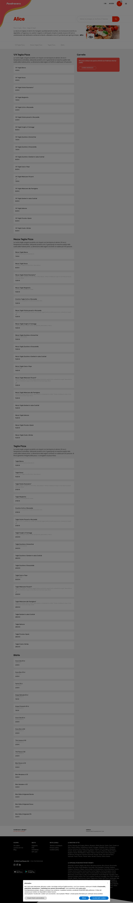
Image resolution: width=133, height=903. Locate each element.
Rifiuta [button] (84, 898)
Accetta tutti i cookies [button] (99, 898)
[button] (107, 883)
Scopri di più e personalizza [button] (35, 898)
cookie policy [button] (82, 888)
